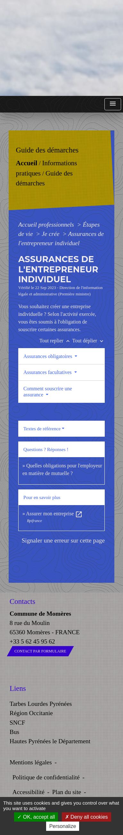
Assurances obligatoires (48, 356)
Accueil (26, 163)
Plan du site (66, 792)
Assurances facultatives (48, 372)
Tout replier (55, 340)
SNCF (17, 722)
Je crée (51, 233)
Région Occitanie (31, 713)
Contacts (22, 601)
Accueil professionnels (47, 224)
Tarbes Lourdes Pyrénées (41, 703)
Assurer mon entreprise (54, 513)
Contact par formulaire (40, 651)
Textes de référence (42, 428)
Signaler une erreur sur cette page (63, 540)
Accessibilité (28, 792)
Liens (18, 688)
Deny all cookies (86, 817)
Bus (14, 732)
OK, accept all (36, 817)
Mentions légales (31, 762)
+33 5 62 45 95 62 (32, 641)
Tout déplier (88, 340)
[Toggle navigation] (112, 104)
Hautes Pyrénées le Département (50, 741)
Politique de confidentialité (46, 777)
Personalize (62, 826)
